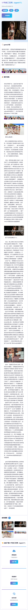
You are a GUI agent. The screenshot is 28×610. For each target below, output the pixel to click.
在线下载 (14, 561)
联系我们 (14, 604)
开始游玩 (7, 15)
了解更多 (14, 583)
